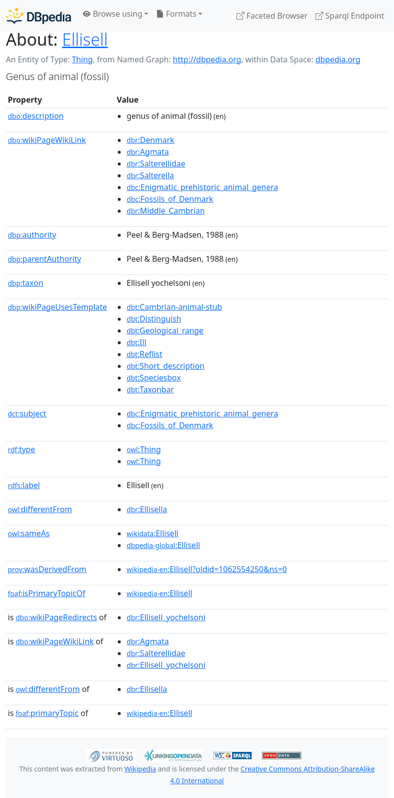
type (21, 449)
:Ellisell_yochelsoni (166, 617)
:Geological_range (165, 330)
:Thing (144, 449)
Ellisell (85, 39)
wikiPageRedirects (56, 617)
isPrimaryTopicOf (46, 593)
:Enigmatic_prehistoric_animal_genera (202, 187)
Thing (82, 59)
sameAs (29, 533)
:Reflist (144, 354)
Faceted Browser (272, 15)
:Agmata (148, 151)
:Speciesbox (154, 377)
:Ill (136, 342)
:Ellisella (147, 509)
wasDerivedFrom (47, 569)
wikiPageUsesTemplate (57, 307)
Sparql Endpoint (349, 15)
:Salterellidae (156, 163)
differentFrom (40, 509)
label (24, 485)
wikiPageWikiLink (47, 140)
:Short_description (166, 365)
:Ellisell (153, 533)
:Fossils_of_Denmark (170, 198)
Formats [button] (176, 13)
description (36, 115)
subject (27, 413)
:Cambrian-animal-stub (174, 307)
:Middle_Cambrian (166, 210)
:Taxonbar (150, 389)
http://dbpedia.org (207, 59)
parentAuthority (44, 258)
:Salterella (150, 175)
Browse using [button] (112, 13)
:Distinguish (154, 318)
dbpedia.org (338, 59)
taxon (25, 282)
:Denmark (150, 140)
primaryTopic (47, 713)
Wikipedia (140, 768)
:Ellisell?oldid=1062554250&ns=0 (207, 569)
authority (32, 234)
